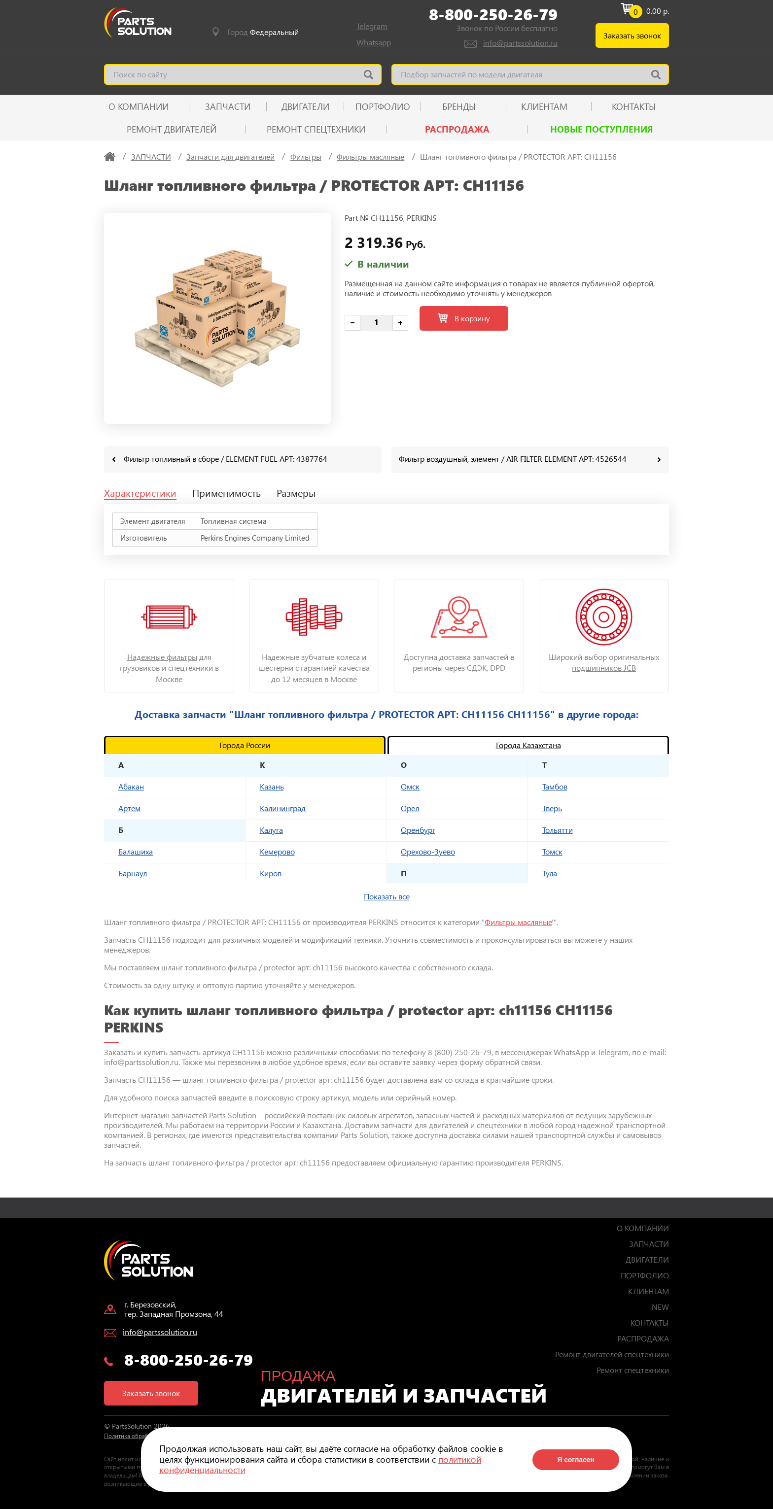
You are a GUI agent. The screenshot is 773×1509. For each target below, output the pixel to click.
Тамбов (554, 786)
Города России (244, 744)
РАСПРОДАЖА (457, 129)
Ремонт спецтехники (316, 129)
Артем (129, 807)
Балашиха (135, 851)
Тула (549, 872)
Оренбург (418, 829)
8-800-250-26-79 (493, 14)
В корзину (464, 318)
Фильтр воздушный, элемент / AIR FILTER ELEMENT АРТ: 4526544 (513, 458)
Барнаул (132, 872)
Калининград (283, 807)
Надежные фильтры (162, 656)
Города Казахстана (528, 744)
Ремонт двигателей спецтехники (612, 1353)
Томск (552, 851)
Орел (410, 807)
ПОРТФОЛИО (382, 106)
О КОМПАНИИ (138, 106)
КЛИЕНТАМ (544, 106)
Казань (272, 786)
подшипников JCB (604, 667)
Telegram (371, 26)
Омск (410, 786)
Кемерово (277, 851)
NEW (660, 1306)
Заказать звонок (632, 35)
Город (263, 32)
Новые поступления (601, 129)
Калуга (271, 829)
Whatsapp (373, 42)
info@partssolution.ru (520, 42)
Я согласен (575, 1460)
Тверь (552, 807)
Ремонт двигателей (171, 129)
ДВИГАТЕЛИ (305, 106)
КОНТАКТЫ (634, 106)
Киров (270, 872)
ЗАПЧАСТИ (227, 106)
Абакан (131, 786)
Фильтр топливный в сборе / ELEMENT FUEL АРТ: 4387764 (225, 458)
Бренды (459, 106)
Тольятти (557, 829)
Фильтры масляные (518, 921)
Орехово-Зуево (428, 851)
